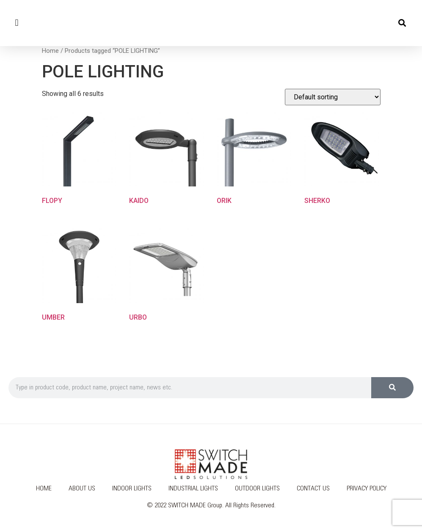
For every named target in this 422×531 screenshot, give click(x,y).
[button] (17, 23)
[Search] (392, 387)
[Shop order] (333, 97)
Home (50, 51)
